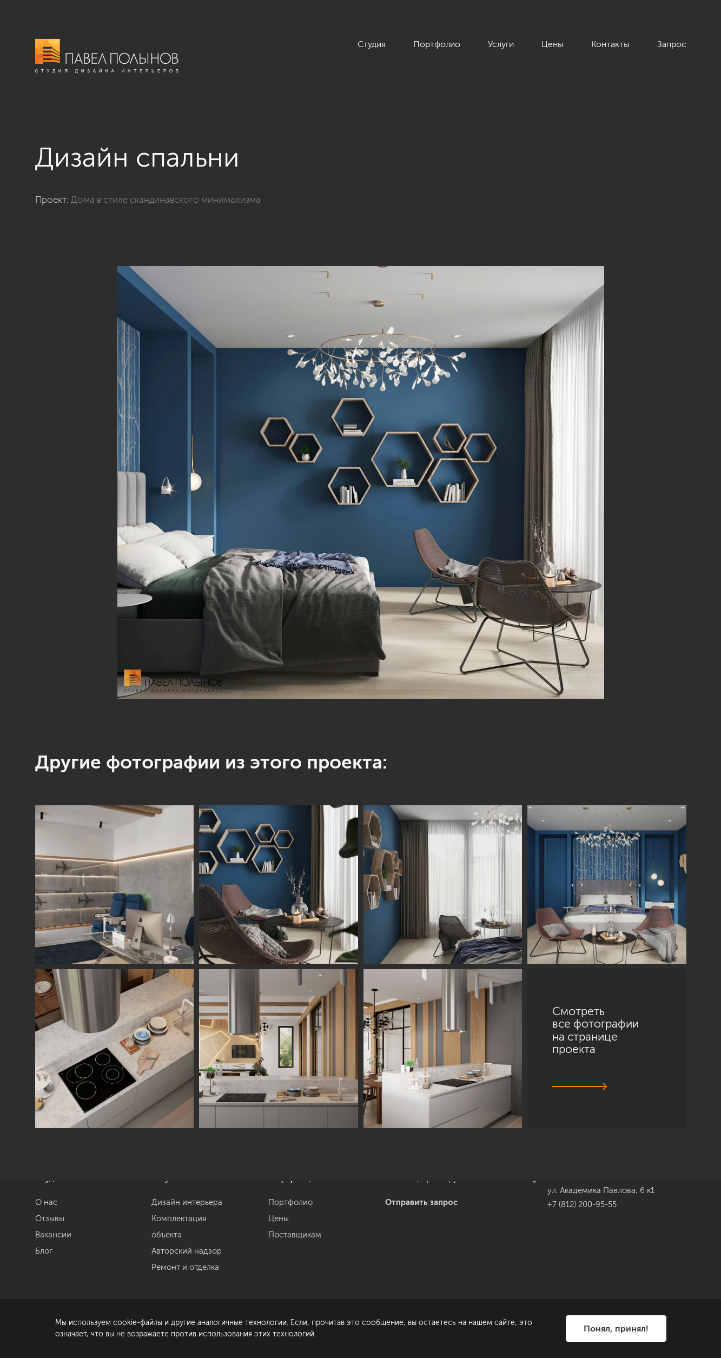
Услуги (501, 44)
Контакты (610, 44)
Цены (552, 44)
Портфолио (436, 44)
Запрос (671, 44)
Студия (372, 44)
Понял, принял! (616, 1328)
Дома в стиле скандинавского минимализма (166, 199)
